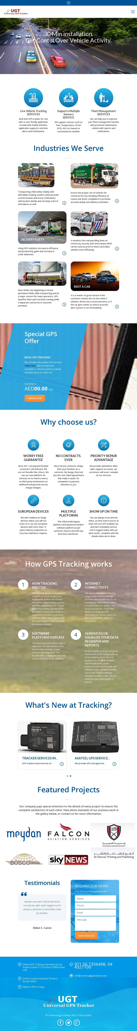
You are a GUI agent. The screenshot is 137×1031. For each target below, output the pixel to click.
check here (31, 365)
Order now (35, 398)
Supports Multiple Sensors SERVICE (68, 114)
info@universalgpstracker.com (90, 975)
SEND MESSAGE (86, 935)
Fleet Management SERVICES (103, 112)
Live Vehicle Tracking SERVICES (33, 112)
